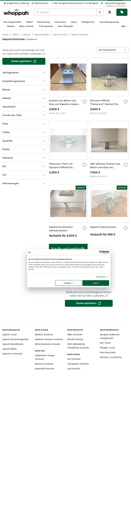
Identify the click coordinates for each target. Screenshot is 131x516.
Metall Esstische (75, 339)
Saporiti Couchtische (12, 353)
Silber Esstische (74, 334)
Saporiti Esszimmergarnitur (15, 339)
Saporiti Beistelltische (12, 344)
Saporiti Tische (60, 34)
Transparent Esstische (78, 363)
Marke (16, 34)
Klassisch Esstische (44, 363)
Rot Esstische (74, 359)
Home (5, 34)
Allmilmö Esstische (44, 334)
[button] (16, 3)
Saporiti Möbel (41, 34)
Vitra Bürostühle (108, 352)
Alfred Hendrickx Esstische (47, 344)
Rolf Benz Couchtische (111, 357)
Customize (69, 283)
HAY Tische (105, 342)
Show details (100, 277)
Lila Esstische (73, 368)
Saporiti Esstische (79, 34)
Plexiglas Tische (107, 347)
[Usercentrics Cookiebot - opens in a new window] (100, 252)
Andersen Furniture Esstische (49, 339)
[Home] (16, 12)
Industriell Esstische (44, 368)
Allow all (96, 283)
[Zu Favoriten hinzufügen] (85, 102)
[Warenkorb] (110, 12)
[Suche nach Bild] (99, 12)
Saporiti (26, 34)
